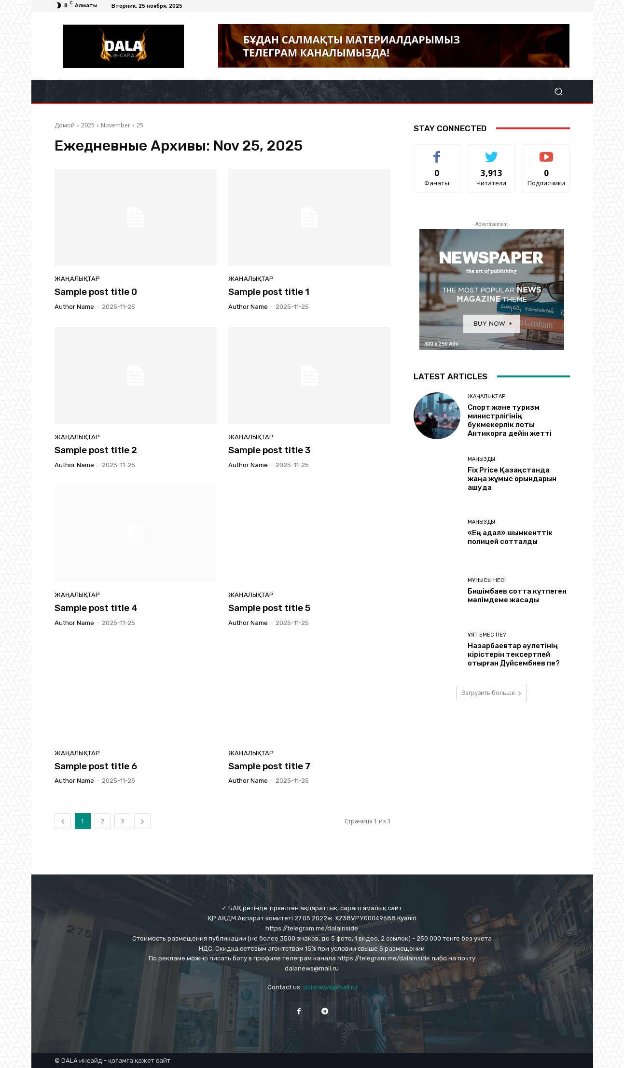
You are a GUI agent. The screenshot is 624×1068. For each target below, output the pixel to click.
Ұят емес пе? (487, 635)
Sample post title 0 (96, 291)
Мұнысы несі (487, 580)
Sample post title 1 (268, 291)
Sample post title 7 (269, 766)
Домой (65, 125)
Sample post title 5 (269, 607)
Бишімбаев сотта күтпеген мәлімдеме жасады (517, 595)
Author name (74, 306)
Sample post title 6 (96, 766)
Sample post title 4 (96, 607)
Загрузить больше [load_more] (491, 693)
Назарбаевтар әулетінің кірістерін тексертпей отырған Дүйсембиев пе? (514, 654)
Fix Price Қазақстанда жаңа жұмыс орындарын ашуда (512, 479)
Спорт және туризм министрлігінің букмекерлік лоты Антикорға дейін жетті (510, 420)
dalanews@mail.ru (330, 987)
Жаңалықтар (77, 279)
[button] (558, 91)
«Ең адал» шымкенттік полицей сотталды (510, 537)
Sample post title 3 (269, 450)
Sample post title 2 (96, 450)
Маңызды (481, 459)
